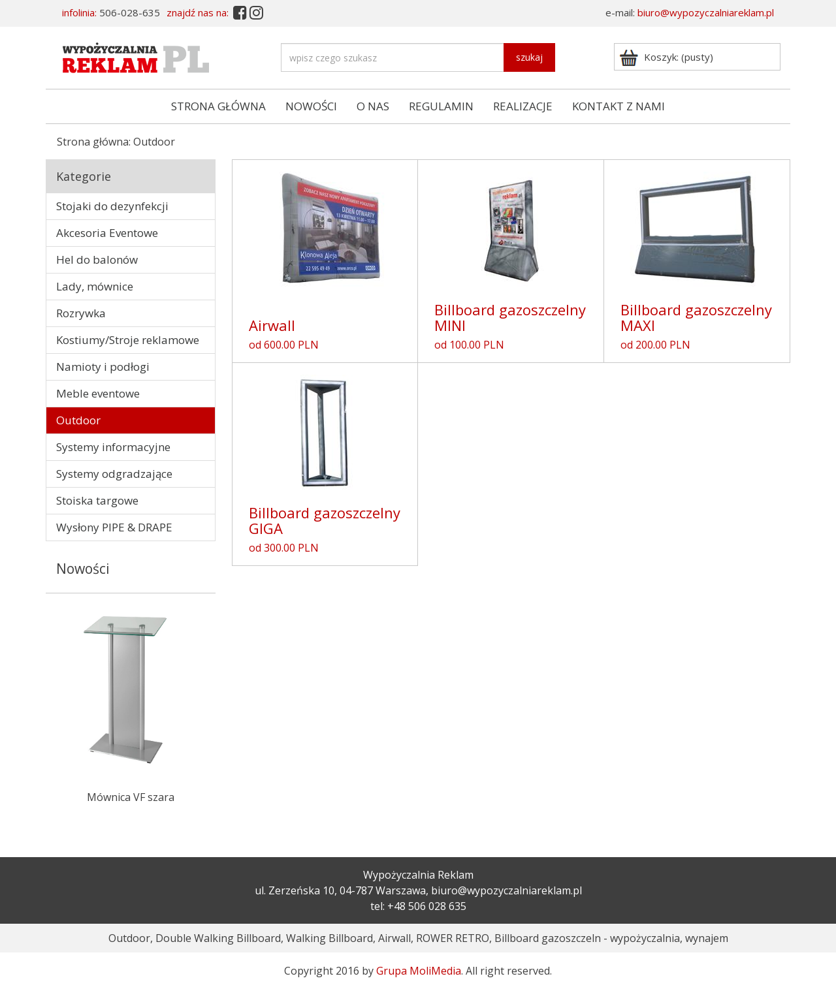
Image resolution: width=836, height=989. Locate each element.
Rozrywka (81, 313)
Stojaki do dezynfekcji (112, 205)
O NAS (373, 106)
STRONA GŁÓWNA (218, 106)
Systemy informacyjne (113, 446)
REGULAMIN (441, 106)
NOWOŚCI (311, 106)
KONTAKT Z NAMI (618, 106)
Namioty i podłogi (103, 366)
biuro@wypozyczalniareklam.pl (705, 12)
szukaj (529, 57)
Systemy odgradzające (114, 473)
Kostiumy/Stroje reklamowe (127, 339)
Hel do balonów (97, 259)
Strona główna (93, 141)
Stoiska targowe (97, 500)
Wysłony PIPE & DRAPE (114, 527)
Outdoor (78, 420)
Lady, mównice (94, 286)
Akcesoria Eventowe (107, 232)
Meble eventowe (98, 393)
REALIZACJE (523, 106)
